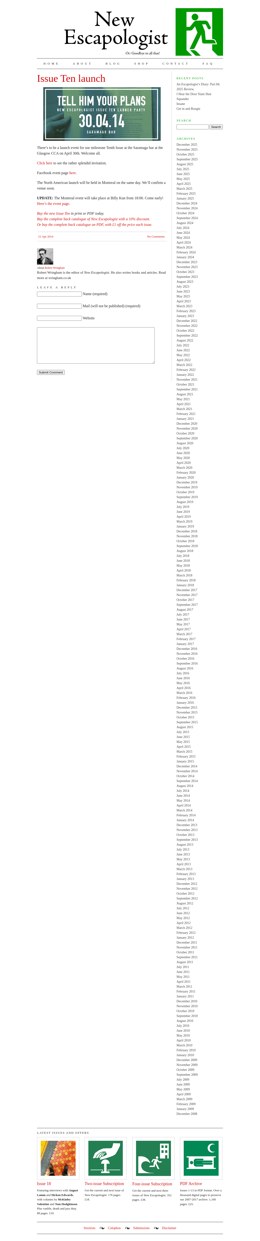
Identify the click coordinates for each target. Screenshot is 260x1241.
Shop (141, 63)
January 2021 (185, 419)
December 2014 (187, 766)
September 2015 (187, 722)
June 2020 (183, 453)
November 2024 (187, 208)
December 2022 (187, 321)
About (83, 63)
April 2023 (184, 301)
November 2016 (187, 653)
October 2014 (185, 776)
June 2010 (183, 1030)
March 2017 (184, 634)
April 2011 (184, 981)
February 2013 (186, 874)
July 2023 (183, 286)
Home (51, 63)
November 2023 (187, 267)
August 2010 (185, 1021)
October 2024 (185, 213)
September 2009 (187, 1074)
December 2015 (187, 707)
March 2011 (184, 986)
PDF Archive (191, 1183)
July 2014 (183, 791)
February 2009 (186, 1104)
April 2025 (184, 184)
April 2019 (184, 516)
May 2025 (183, 179)
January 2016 (185, 702)
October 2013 (185, 835)
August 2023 (185, 281)
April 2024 (184, 242)
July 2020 (183, 448)
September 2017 (187, 605)
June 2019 (183, 512)
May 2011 (183, 977)
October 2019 (185, 492)
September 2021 (187, 389)
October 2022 (185, 330)
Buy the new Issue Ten (53, 213)
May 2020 (183, 458)
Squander (183, 99)
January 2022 (185, 374)
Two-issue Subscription (104, 1183)
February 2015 (186, 756)
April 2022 (184, 360)
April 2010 (184, 1040)
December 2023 (187, 262)
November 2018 (187, 536)
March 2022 (184, 365)
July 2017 (183, 614)
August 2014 (185, 786)
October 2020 (185, 433)
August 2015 (185, 727)
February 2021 (186, 414)
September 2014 (187, 781)
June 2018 (183, 560)
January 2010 (185, 1055)
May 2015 (183, 742)
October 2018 (185, 541)
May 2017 (183, 624)
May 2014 (183, 800)
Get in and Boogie (188, 108)
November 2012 (187, 888)
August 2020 (185, 443)
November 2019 (187, 487)
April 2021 (184, 404)
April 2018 (184, 570)
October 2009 (185, 1070)
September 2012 (187, 898)
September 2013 (187, 839)
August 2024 (185, 223)
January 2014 (185, 820)
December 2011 (187, 942)
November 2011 (187, 947)
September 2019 (187, 497)
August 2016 (185, 668)
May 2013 (183, 859)
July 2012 (183, 908)
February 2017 (186, 639)
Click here (44, 163)
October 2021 (185, 384)
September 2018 (187, 546)
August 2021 (185, 394)
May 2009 (183, 1089)
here (72, 173)
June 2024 (183, 232)
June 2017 (183, 619)
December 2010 (187, 1001)
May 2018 (183, 565)
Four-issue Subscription (152, 1184)
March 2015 (184, 751)
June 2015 (183, 737)
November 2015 (187, 712)
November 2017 (187, 595)
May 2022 (183, 355)
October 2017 (185, 600)
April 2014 (184, 805)
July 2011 (183, 967)
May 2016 (183, 683)
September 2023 (187, 277)
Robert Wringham (55, 267)
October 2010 (185, 1011)
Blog (113, 63)
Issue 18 (44, 1183)
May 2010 (183, 1035)
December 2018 (187, 531)
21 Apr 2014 (45, 236)
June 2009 (183, 1084)
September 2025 (187, 159)
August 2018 (185, 551)
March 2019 (184, 521)
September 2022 (187, 335)
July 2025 (183, 169)
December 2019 (187, 482)
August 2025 (185, 164)
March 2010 (184, 1045)
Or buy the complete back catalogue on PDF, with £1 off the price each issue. (94, 225)
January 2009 (185, 1109)
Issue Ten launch (71, 78)
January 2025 (185, 198)
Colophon (114, 1228)
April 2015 (184, 746)
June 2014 (183, 795)
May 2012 (183, 918)
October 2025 (185, 154)
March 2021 (184, 409)
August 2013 (185, 844)
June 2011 (183, 972)
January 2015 (185, 761)
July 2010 (183, 1025)
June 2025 (183, 174)
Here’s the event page (53, 204)
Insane (181, 104)
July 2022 (183, 345)
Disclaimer (169, 1228)
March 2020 (184, 467)
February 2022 (186, 370)
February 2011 (186, 991)
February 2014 (186, 815)
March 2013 (184, 869)
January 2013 (185, 879)
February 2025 (186, 193)
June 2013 (183, 854)
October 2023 (185, 272)
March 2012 (184, 928)
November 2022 (187, 325)
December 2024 (187, 203)
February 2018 (186, 580)
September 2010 (187, 1016)
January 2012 (185, 937)
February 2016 (186, 698)
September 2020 (187, 438)
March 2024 (184, 247)
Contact (176, 63)
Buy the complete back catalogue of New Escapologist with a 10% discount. (93, 219)
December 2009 (187, 1060)
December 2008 (187, 1114)
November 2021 (187, 379)
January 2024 (185, 257)
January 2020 (185, 477)
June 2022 (183, 350)
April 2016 (184, 688)
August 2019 (185, 502)
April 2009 (184, 1094)
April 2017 (184, 629)
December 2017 (187, 590)
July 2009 (183, 1079)
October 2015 (185, 717)
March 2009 (184, 1099)
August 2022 (185, 340)
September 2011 (187, 957)
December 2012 (187, 884)
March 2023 (184, 306)
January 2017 (185, 644)
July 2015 (183, 732)
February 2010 (186, 1050)
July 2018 (183, 556)
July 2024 (183, 228)
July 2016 (183, 673)
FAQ (208, 63)
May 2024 (183, 237)
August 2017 (185, 609)
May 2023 (183, 296)
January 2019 (185, 526)
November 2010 (187, 1006)
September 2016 (187, 663)
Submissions (141, 1228)
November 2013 (187, 830)
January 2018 (185, 585)
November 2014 (187, 771)
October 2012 (185, 893)
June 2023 (183, 291)
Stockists (90, 1228)
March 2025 (184, 188)
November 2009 (187, 1065)
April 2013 (184, 864)
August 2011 (185, 962)
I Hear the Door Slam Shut (194, 94)
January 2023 (185, 316)
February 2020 (186, 472)
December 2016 (187, 649)
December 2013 (187, 825)
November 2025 (187, 149)
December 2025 (187, 144)
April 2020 (184, 463)
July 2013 (183, 849)
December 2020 (187, 423)
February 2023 (186, 311)
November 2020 (187, 428)
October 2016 (185, 658)
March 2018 (184, 575)
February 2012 (186, 932)
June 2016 (183, 678)
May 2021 (183, 399)
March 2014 (184, 810)
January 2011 (185, 996)
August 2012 (185, 903)
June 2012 (183, 913)
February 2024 (186, 252)
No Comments (156, 236)
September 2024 (187, 218)
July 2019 (183, 507)
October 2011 (185, 952)
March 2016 (184, 693)
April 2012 (184, 923)
